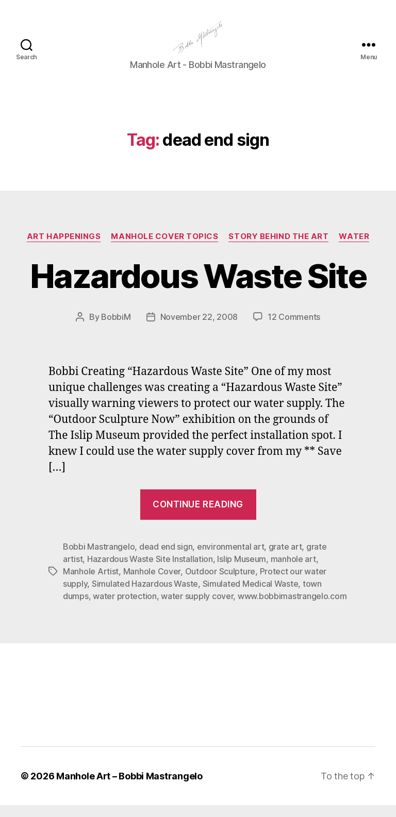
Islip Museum (241, 571)
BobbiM (115, 329)
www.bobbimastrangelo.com (292, 608)
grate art (285, 558)
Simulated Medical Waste (251, 595)
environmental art (230, 558)
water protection (125, 608)
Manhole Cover (152, 583)
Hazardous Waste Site (198, 288)
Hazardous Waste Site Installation (150, 571)
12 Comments (294, 329)
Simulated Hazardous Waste (145, 595)
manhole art (293, 571)
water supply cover (197, 608)
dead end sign (166, 558)
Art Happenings (64, 248)
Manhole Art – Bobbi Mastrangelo (129, 787)
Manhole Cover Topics (164, 248)
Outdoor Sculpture (220, 583)
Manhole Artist (91, 583)
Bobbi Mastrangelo (99, 558)
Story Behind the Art (278, 248)
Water (354, 248)
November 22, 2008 (199, 329)
